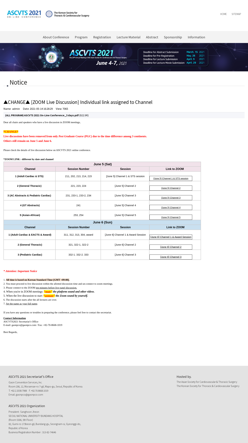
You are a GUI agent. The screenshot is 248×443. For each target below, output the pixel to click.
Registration (102, 37)
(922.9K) (47, 115)
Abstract (152, 37)
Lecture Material (128, 37)
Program (81, 37)
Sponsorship (173, 37)
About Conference (56, 37)
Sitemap (236, 14)
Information (196, 37)
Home (223, 14)
